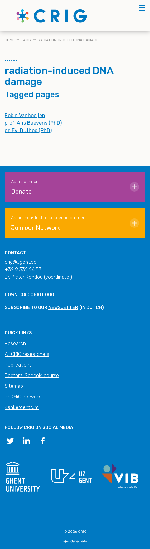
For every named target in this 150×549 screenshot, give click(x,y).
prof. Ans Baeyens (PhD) (33, 123)
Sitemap (14, 386)
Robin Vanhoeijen (25, 115)
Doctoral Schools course (32, 375)
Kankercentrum (22, 407)
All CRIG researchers (27, 354)
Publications (18, 365)
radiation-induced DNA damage (68, 40)
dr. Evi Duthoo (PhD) (28, 130)
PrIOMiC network (23, 397)
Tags (26, 40)
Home (10, 40)
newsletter (63, 307)
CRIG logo (42, 294)
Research (15, 344)
